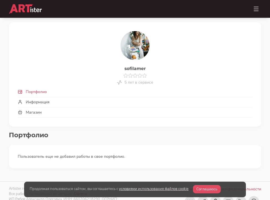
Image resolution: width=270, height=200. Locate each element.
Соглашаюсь (206, 189)
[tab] (135, 92)
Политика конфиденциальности (232, 177)
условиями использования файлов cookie (154, 188)
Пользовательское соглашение (168, 177)
